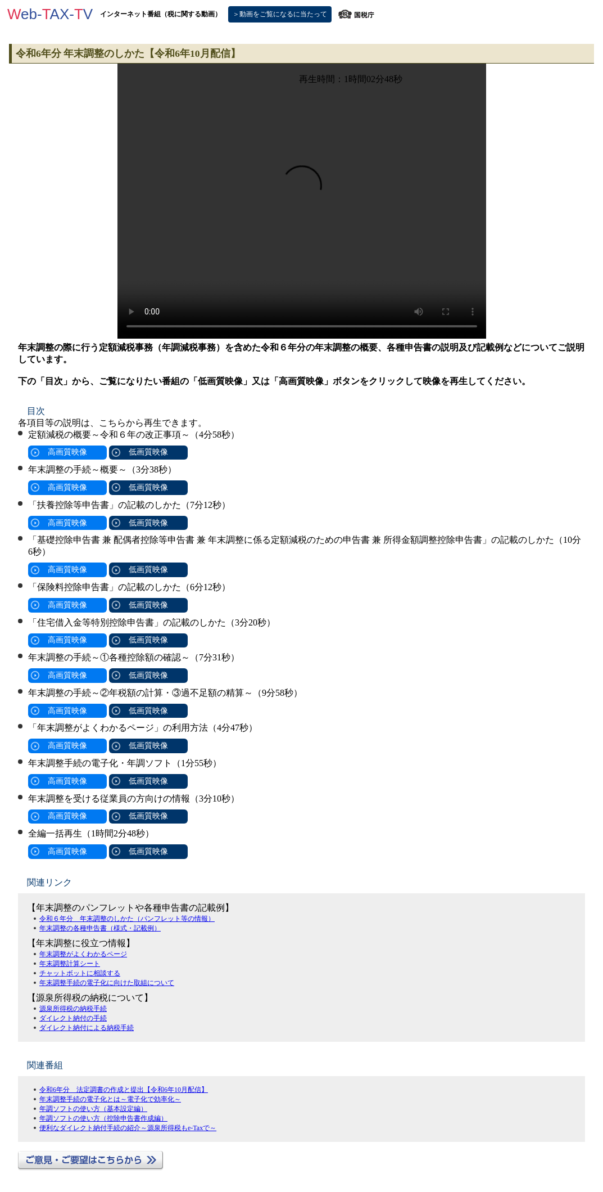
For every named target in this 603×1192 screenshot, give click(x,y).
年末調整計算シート (69, 964)
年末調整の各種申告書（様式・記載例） (100, 928)
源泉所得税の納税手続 (73, 1009)
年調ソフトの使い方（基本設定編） (93, 1109)
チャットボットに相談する (79, 973)
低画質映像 (148, 452)
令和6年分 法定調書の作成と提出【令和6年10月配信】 (123, 1090)
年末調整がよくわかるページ (83, 954)
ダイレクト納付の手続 (73, 1018)
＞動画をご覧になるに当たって (280, 14)
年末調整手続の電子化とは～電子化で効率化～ (110, 1099)
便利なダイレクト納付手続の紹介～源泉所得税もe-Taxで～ (127, 1128)
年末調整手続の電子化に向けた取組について (106, 983)
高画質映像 (67, 452)
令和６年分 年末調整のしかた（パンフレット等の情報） (127, 919)
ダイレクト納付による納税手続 (86, 1028)
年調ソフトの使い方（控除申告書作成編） (103, 1118)
